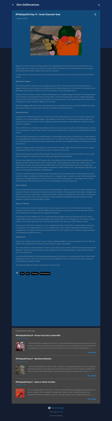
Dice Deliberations (28, 4)
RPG (27, 273)
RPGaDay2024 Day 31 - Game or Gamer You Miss (35, 382)
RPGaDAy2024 (45, 273)
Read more (92, 352)
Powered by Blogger (56, 408)
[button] (95, 14)
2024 (22, 273)
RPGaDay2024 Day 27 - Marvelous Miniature (33, 359)
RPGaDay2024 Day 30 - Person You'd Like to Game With (38, 335)
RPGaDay (35, 273)
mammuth (60, 412)
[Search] (99, 5)
